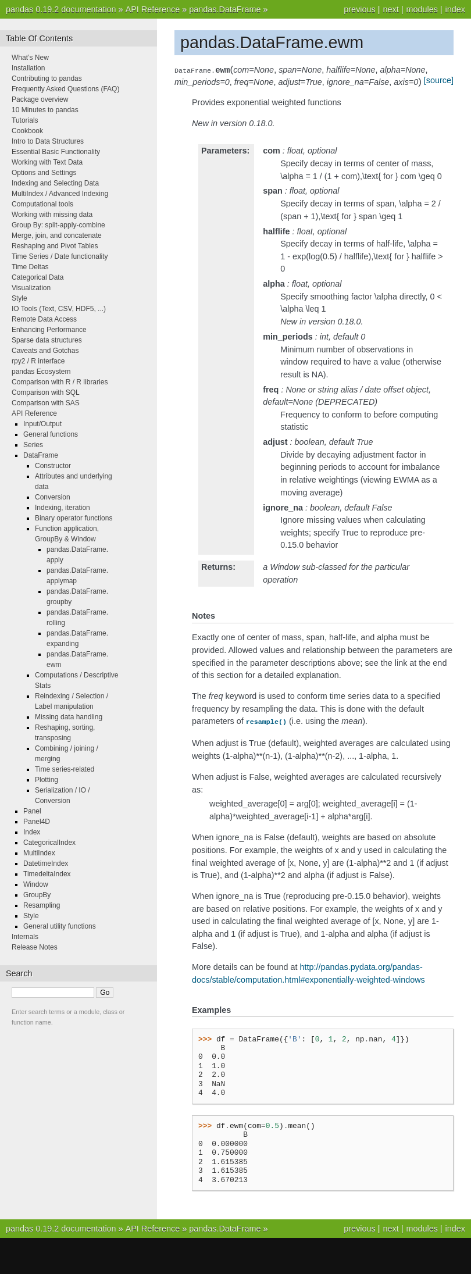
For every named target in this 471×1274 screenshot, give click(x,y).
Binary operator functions (73, 518)
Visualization (31, 288)
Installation (28, 68)
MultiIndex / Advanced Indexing (60, 194)
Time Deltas (30, 267)
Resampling (41, 905)
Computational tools (42, 204)
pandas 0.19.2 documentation (61, 9)
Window (35, 884)
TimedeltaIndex (47, 874)
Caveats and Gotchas (45, 351)
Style (19, 298)
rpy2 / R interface (38, 361)
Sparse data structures (47, 340)
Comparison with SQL (46, 392)
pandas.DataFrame (225, 9)
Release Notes (35, 947)
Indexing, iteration (62, 508)
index (455, 9)
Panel (32, 811)
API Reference (153, 9)
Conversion (52, 497)
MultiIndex (39, 853)
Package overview (40, 99)
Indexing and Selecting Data (55, 183)
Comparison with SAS (46, 403)
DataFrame (40, 455)
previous (359, 9)
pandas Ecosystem (41, 371)
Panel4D (36, 822)
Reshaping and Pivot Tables (55, 246)
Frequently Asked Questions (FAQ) (65, 89)
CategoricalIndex (49, 842)
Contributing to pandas (47, 78)
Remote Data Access (44, 319)
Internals (25, 937)
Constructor (53, 466)
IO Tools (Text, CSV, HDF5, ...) (59, 309)
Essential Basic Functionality (56, 152)
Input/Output (42, 424)
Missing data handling (68, 717)
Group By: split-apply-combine (58, 225)
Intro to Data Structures (48, 141)
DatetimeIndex (45, 863)
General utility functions (59, 926)
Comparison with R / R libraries (60, 382)
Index (31, 832)
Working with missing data (52, 214)
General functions (50, 434)
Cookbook (27, 131)
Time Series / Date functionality (60, 256)
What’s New (30, 57)
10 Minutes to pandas (45, 110)
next (390, 9)
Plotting (46, 780)
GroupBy (37, 895)
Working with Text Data (47, 162)
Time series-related (64, 769)
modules (421, 9)
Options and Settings (44, 173)
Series (33, 445)
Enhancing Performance (49, 330)
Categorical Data (37, 277)
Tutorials (25, 120)
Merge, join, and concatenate (57, 235)
